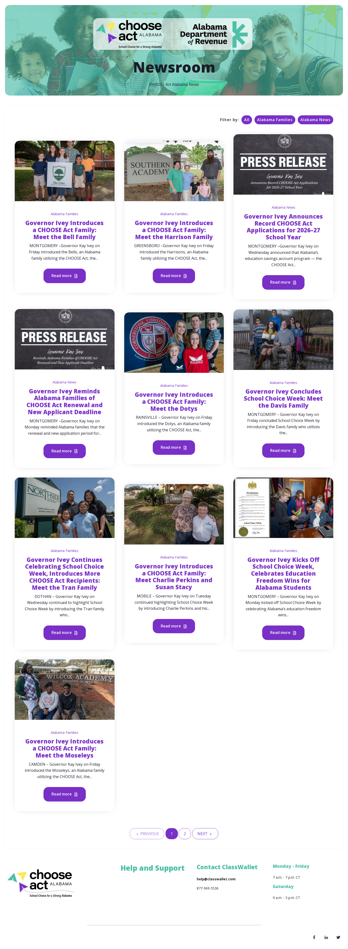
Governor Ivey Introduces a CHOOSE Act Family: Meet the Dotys (174, 401)
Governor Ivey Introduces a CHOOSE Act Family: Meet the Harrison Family (174, 230)
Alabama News (315, 119)
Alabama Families (275, 119)
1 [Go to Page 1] (172, 833)
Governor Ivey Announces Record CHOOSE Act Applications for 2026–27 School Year (283, 226)
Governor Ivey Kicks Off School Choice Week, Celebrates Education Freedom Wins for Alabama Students (283, 573)
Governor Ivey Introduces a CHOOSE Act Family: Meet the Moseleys (64, 748)
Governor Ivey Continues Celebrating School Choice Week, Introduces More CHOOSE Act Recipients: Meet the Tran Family (64, 573)
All (246, 119)
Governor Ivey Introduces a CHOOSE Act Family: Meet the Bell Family (64, 230)
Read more (64, 276)
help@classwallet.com (216, 879)
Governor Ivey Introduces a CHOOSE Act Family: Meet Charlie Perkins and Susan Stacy (174, 576)
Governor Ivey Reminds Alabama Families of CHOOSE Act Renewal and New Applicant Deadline (65, 401)
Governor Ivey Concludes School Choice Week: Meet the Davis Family (283, 398)
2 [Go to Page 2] (185, 833)
